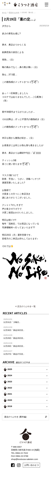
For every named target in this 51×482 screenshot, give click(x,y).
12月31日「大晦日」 (25, 320)
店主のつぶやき (15, 12)
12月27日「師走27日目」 (25, 352)
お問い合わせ (31, 465)
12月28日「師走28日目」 (25, 344)
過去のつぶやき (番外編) (25, 417)
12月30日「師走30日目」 (25, 328)
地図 (37, 450)
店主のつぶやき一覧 (25, 306)
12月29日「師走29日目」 (25, 336)
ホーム (5, 12)
